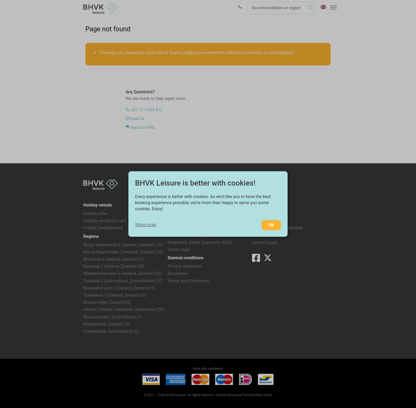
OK (271, 224)
